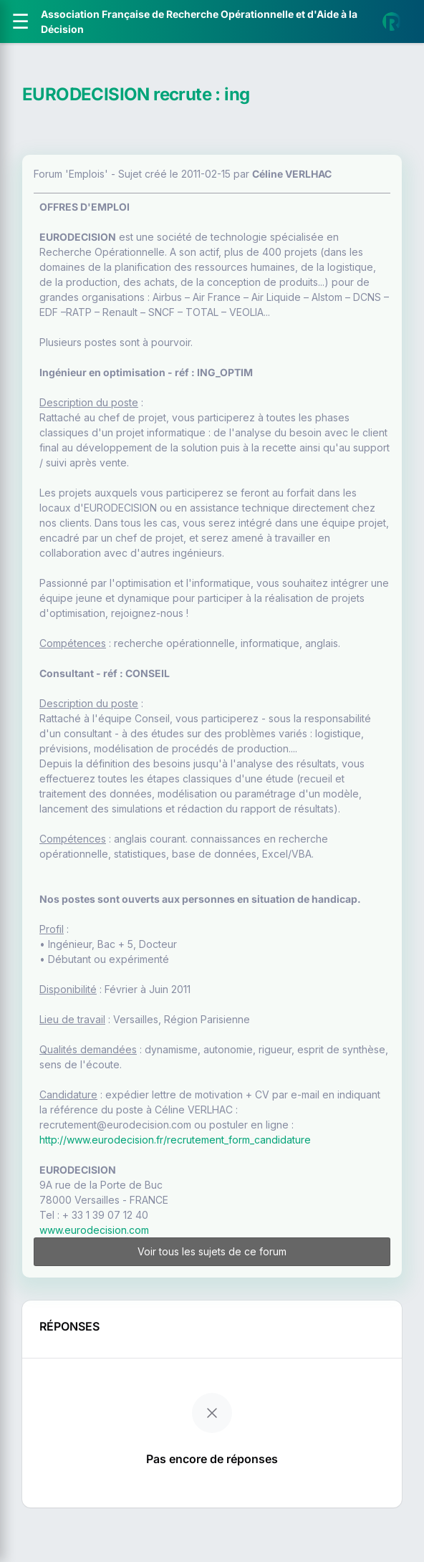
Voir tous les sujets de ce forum (212, 1251)
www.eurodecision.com (94, 1230)
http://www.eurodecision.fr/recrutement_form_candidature (175, 1140)
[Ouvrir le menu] (20, 21)
